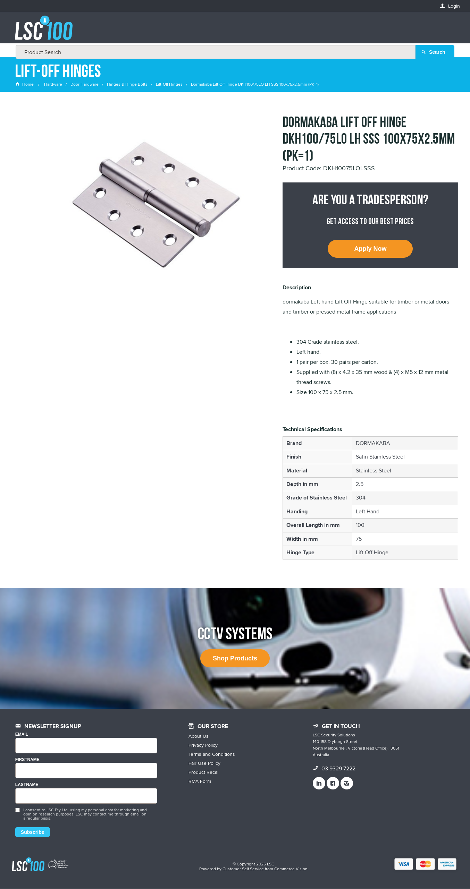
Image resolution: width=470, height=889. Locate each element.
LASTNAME (27, 785)
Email (21, 735)
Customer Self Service (243, 869)
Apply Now (370, 249)
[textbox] (233, 31)
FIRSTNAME (27, 760)
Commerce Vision (291, 869)
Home (25, 85)
